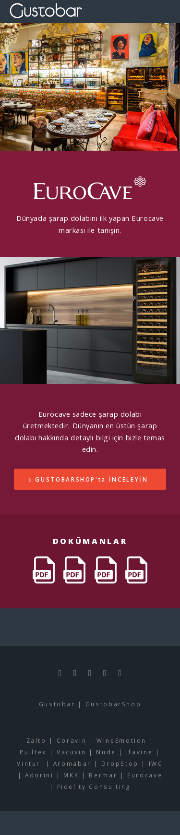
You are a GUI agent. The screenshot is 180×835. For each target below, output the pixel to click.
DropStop (120, 763)
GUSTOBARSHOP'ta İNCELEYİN (91, 479)
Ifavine (139, 752)
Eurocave (144, 775)
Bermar (103, 775)
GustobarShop (113, 704)
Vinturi (30, 763)
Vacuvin (71, 752)
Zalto (36, 740)
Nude (106, 752)
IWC (156, 763)
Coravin (71, 740)
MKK (71, 775)
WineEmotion (121, 740)
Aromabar (72, 763)
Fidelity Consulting (94, 786)
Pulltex (33, 752)
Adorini (39, 775)
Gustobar (57, 704)
